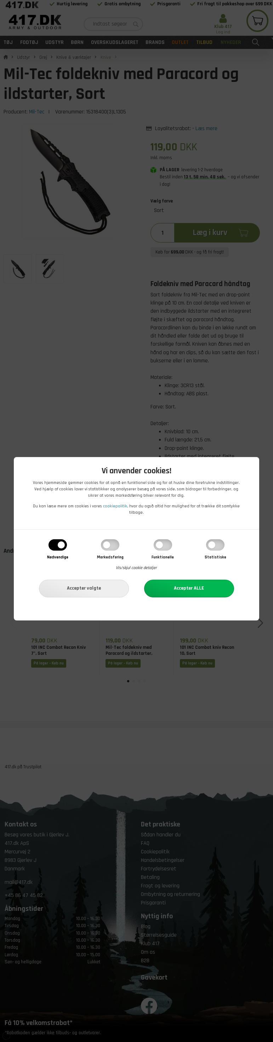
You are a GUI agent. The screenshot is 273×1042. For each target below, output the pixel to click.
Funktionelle (163, 557)
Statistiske (215, 557)
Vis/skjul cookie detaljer (136, 567)
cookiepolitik (115, 506)
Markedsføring (110, 557)
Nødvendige (57, 557)
